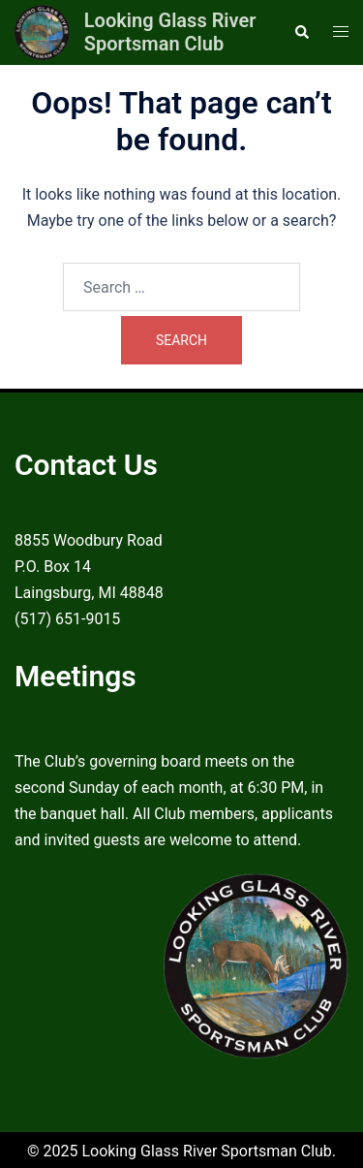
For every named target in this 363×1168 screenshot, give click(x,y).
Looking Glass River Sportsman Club (170, 32)
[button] (301, 32)
